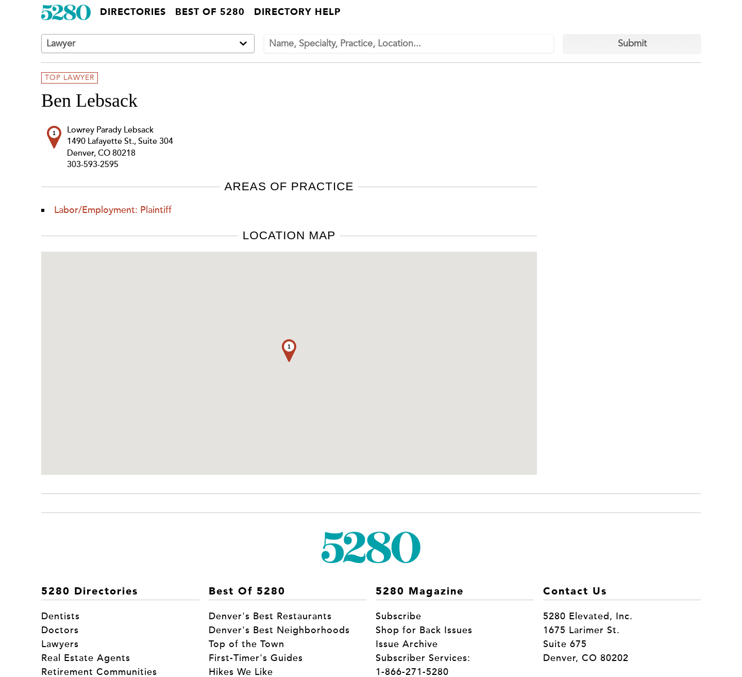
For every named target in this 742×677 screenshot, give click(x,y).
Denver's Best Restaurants (270, 616)
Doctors (60, 630)
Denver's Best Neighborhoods (279, 630)
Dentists (60, 616)
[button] (289, 351)
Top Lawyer (69, 78)
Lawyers (60, 644)
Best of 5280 (210, 12)
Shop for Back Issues (424, 630)
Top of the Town (246, 644)
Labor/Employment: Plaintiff (113, 210)
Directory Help (297, 12)
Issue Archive (407, 644)
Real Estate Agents (85, 658)
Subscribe (398, 616)
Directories (133, 12)
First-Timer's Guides (256, 658)
